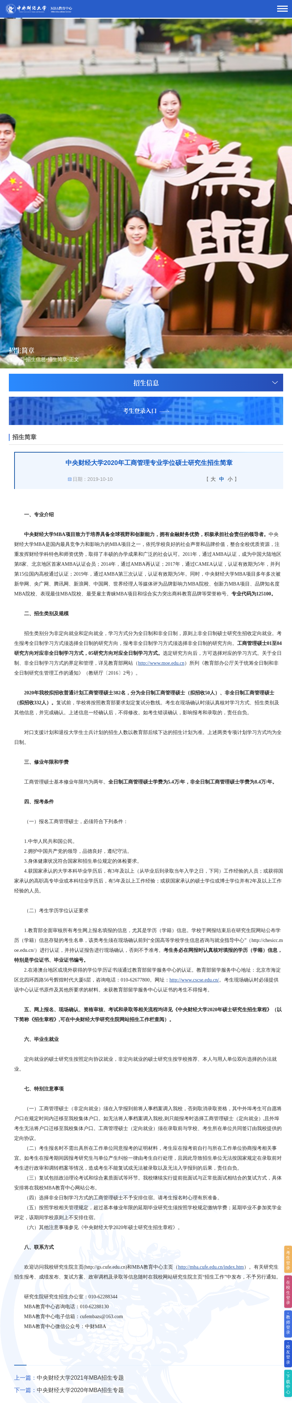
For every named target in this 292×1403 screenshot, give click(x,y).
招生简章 (57, 359)
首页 (19, 359)
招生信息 (36, 359)
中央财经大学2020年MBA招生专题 (80, 1390)
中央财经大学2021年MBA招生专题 (80, 1378)
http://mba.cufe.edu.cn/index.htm (211, 1267)
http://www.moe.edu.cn (161, 663)
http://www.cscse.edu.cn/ (194, 980)
